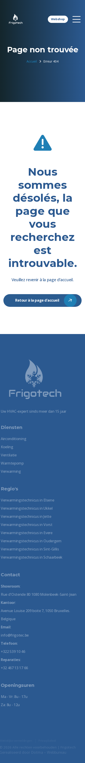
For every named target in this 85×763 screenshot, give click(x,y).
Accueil (32, 61)
